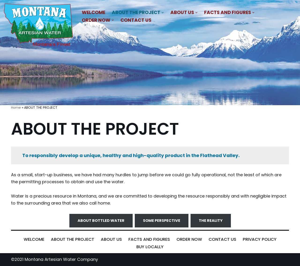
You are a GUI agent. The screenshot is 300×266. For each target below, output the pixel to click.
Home (16, 107)
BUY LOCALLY (150, 247)
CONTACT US (135, 20)
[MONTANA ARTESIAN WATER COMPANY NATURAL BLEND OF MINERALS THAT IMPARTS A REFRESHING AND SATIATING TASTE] (39, 25)
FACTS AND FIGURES (149, 239)
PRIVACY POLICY (260, 239)
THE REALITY (211, 220)
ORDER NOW (189, 239)
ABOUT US (111, 239)
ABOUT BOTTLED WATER (101, 220)
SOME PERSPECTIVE (161, 220)
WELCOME (93, 12)
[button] (162, 12)
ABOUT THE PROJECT (72, 239)
